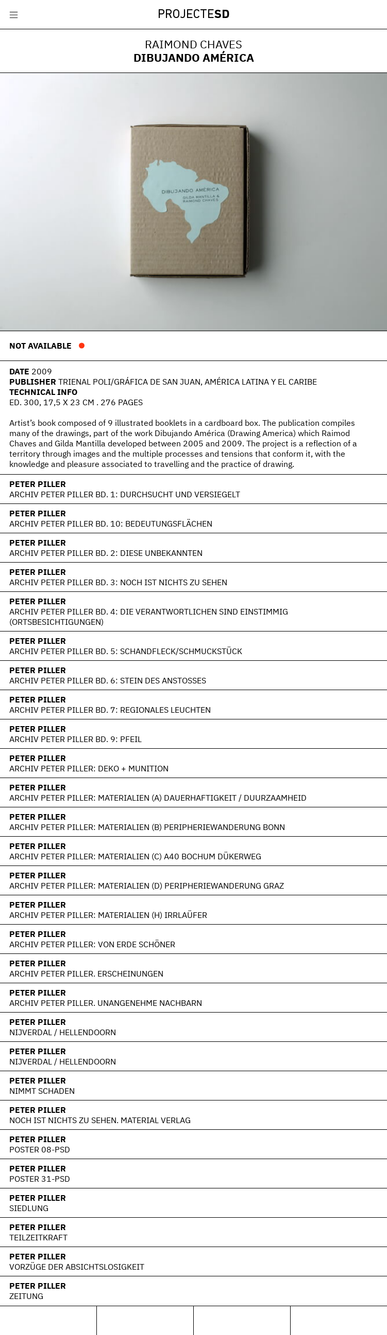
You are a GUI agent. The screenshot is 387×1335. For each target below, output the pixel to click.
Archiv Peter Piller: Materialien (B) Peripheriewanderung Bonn (147, 827)
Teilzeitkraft (38, 1237)
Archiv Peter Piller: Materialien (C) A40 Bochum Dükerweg (135, 856)
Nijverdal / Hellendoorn (62, 1032)
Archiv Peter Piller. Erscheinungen (86, 973)
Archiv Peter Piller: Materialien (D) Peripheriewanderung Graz (146, 885)
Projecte (194, 15)
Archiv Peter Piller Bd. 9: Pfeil (75, 739)
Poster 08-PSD (39, 1149)
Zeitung (26, 1296)
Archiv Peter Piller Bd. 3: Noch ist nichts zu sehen (118, 582)
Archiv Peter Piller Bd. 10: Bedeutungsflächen (110, 523)
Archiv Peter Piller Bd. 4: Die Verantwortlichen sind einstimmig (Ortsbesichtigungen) (148, 616)
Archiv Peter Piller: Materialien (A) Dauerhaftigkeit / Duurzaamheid (158, 797)
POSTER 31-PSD (39, 1179)
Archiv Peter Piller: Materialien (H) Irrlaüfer (108, 915)
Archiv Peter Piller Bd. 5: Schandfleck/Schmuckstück (125, 651)
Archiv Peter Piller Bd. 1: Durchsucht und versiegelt (124, 494)
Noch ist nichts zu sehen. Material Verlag (100, 1120)
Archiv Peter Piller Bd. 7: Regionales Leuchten (110, 710)
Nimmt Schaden (42, 1091)
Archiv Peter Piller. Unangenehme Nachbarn (105, 1003)
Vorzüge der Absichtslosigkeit (76, 1266)
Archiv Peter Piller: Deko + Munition (89, 768)
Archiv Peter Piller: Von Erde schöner (92, 944)
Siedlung (28, 1208)
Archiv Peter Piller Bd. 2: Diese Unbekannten (106, 553)
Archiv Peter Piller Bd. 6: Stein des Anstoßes (107, 680)
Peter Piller (37, 484)
